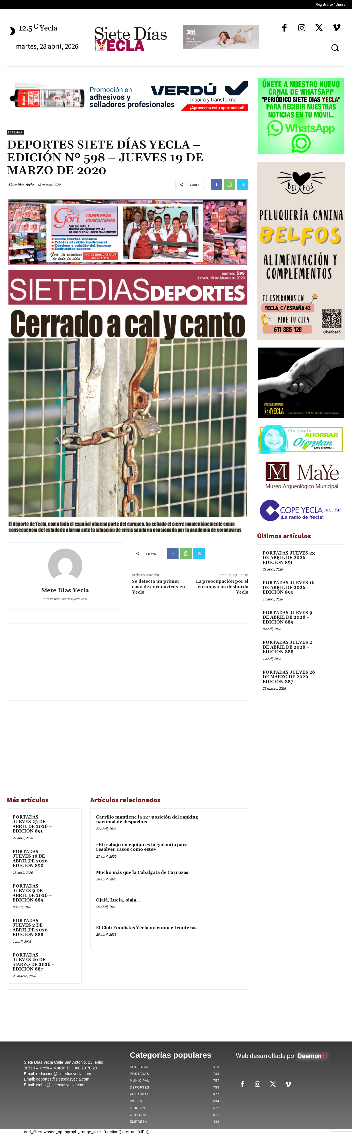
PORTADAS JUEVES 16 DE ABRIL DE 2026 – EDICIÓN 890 (32, 859)
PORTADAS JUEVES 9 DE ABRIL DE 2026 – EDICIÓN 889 (32, 893)
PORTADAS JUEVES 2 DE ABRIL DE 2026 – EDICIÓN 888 (32, 928)
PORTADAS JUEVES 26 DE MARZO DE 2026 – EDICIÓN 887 (34, 962)
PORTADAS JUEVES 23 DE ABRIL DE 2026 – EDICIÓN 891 (32, 824)
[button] (335, 47)
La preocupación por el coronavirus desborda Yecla (222, 586)
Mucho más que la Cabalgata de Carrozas (142, 872)
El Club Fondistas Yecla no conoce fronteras (146, 928)
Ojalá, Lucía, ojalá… (118, 900)
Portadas (15, 132)
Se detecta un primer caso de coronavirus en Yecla (158, 586)
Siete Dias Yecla (21, 184)
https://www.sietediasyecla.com (65, 599)
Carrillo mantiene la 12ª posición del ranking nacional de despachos (147, 820)
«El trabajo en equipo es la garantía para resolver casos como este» (142, 847)
